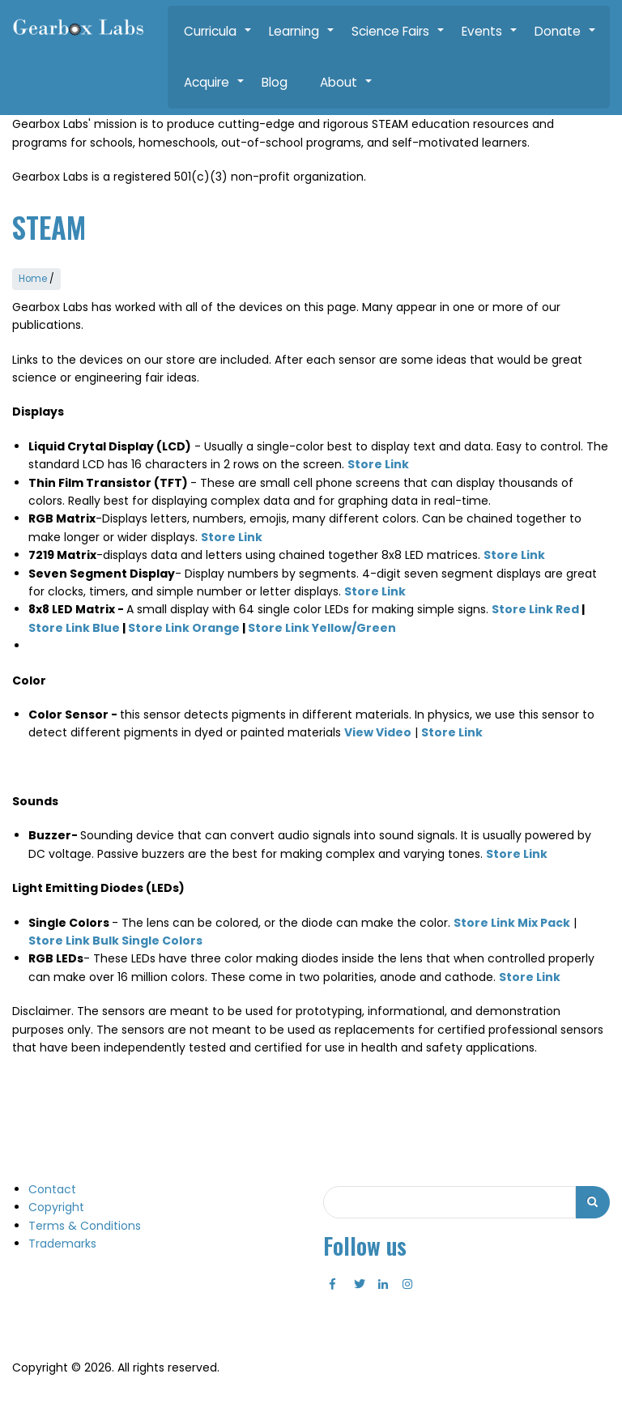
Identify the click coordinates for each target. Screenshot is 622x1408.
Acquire (214, 91)
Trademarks (62, 1242)
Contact (52, 1188)
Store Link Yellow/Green (322, 626)
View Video (377, 731)
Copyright (56, 1206)
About (346, 91)
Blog (275, 82)
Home (33, 277)
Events (490, 40)
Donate (566, 40)
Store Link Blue (74, 626)
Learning (302, 40)
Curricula (218, 40)
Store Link (375, 590)
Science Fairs (398, 40)
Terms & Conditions (84, 1224)
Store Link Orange (184, 626)
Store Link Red (535, 608)
